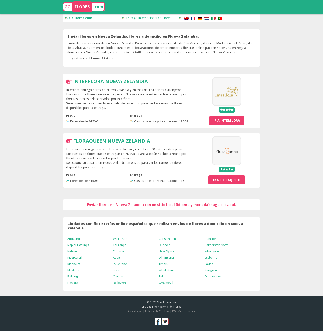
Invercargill (74, 257)
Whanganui (167, 257)
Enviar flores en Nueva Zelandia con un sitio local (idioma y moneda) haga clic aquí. (161, 204)
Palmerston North (217, 245)
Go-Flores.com (78, 18)
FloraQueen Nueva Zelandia (111, 140)
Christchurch (167, 239)
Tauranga (119, 245)
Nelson (72, 251)
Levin (116, 270)
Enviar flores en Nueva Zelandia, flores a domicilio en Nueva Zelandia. (133, 36)
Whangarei (212, 251)
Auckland (73, 239)
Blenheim (73, 264)
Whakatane (167, 270)
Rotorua (118, 251)
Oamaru (118, 276)
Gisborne (211, 257)
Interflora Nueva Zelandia (110, 81)
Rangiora (211, 270)
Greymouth (166, 283)
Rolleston (119, 283)
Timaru (163, 264)
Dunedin (164, 245)
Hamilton (211, 239)
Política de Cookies (157, 311)
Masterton (74, 270)
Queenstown (213, 276)
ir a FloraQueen (227, 180)
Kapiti (117, 257)
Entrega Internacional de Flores (146, 18)
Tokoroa (164, 276)
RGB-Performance (183, 311)
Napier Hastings (78, 245)
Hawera (72, 283)
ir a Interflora (227, 120)
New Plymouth (168, 251)
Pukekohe (120, 264)
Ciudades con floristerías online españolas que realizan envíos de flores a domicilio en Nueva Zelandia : (155, 226)
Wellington (120, 239)
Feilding (72, 276)
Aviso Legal (135, 311)
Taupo (209, 264)
